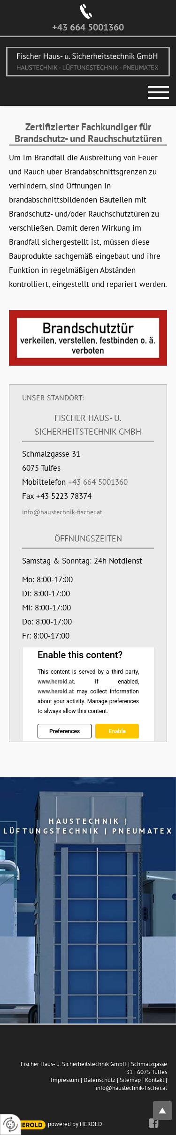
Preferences (64, 731)
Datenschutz (99, 1080)
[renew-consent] (10, 1124)
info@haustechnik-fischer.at (62, 512)
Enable (116, 731)
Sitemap (130, 1080)
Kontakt (154, 1080)
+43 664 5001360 (88, 27)
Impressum (65, 1080)
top (167, 1105)
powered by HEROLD (75, 1124)
